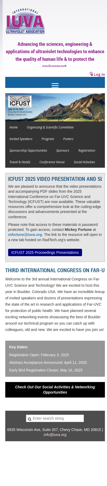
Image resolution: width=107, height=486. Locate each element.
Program (48, 139)
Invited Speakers (20, 139)
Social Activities (84, 162)
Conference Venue (52, 162)
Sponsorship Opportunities (28, 150)
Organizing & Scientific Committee (50, 127)
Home (13, 127)
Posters (68, 139)
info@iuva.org (55, 435)
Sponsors (62, 150)
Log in (99, 74)
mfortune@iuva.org (25, 234)
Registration (86, 150)
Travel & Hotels (19, 162)
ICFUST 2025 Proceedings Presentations (45, 252)
